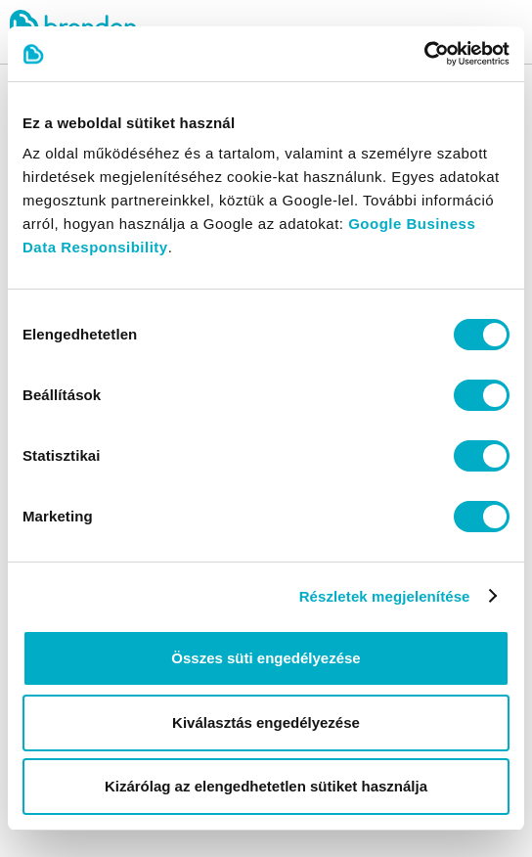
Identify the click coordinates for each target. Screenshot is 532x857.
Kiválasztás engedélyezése (266, 722)
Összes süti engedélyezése (265, 658)
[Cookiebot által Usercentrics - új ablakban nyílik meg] (424, 54)
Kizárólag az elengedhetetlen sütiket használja (266, 786)
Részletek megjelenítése (384, 596)
